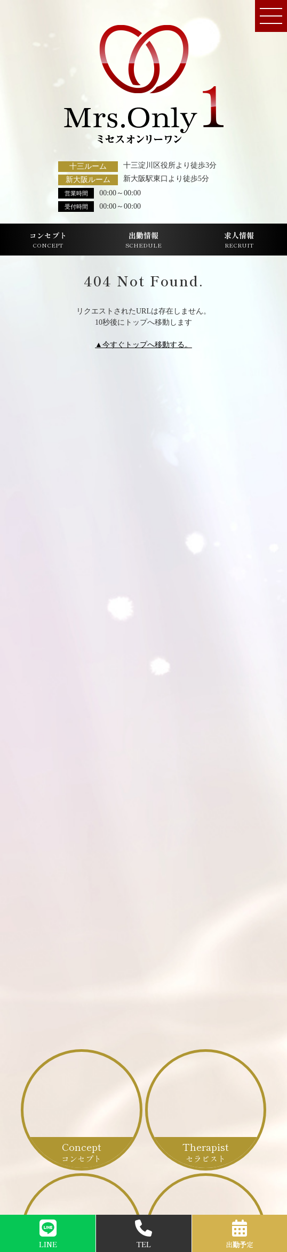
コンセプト (48, 240)
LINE (48, 1234)
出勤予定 (239, 1234)
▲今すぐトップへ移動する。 (143, 345)
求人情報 (239, 240)
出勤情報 (143, 240)
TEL (143, 1234)
